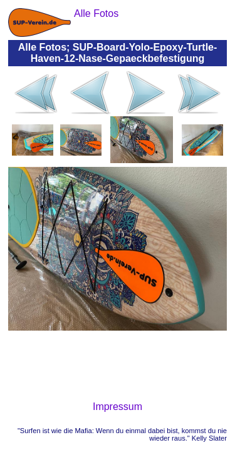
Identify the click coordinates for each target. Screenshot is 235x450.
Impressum (117, 406)
